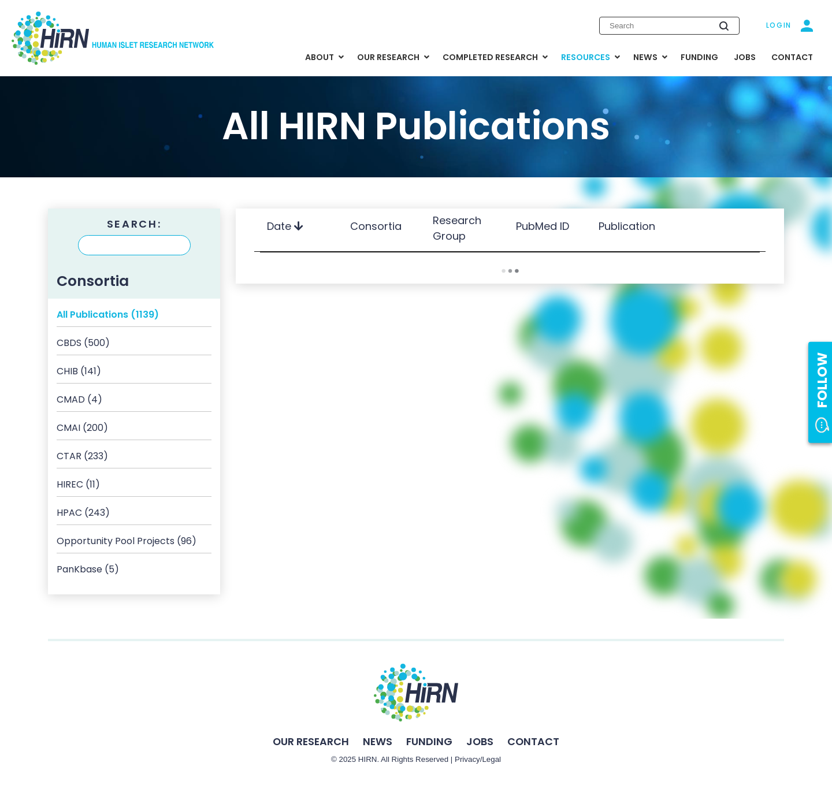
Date (285, 226)
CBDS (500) (83, 342)
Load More (510, 271)
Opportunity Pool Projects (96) (126, 541)
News (377, 741)
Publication (628, 226)
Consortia (377, 226)
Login (779, 25)
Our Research (311, 741)
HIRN (367, 759)
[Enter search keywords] (669, 25)
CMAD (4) (79, 399)
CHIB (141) (79, 371)
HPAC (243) (83, 512)
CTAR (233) (82, 456)
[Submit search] (724, 26)
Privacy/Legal (478, 759)
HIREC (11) (78, 484)
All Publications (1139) (108, 314)
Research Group (457, 228)
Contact (533, 741)
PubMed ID (544, 226)
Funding (429, 741)
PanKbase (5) (88, 569)
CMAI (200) (82, 427)
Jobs (479, 741)
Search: (134, 224)
